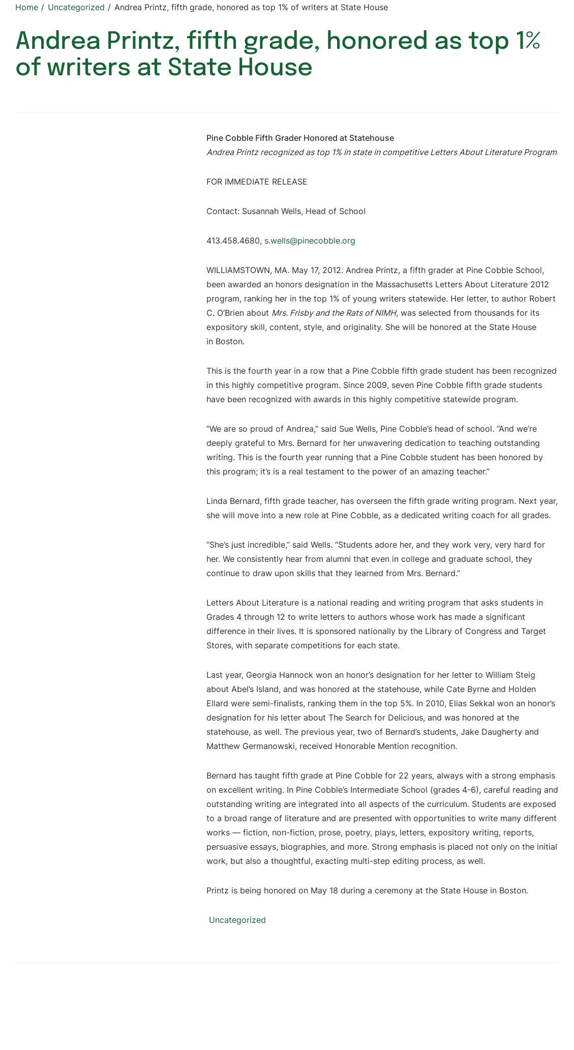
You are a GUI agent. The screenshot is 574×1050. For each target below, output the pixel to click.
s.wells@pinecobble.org (309, 240)
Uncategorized (237, 920)
